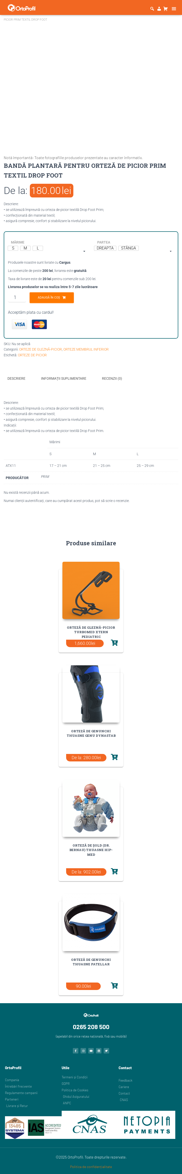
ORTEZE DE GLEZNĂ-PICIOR (40, 349)
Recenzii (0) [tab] (112, 378)
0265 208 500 (91, 1026)
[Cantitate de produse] (17, 297)
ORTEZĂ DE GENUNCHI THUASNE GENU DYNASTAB (91, 732)
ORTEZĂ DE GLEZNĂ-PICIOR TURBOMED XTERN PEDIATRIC (91, 631)
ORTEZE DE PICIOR (32, 355)
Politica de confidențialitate (91, 1166)
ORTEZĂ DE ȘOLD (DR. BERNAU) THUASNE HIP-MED (91, 849)
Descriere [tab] (16, 378)
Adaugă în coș (49, 297)
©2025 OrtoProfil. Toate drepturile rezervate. (91, 1156)
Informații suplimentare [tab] (63, 378)
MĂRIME (17, 242)
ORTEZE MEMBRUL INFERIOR (86, 349)
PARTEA (103, 242)
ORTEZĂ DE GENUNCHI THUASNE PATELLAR (91, 961)
